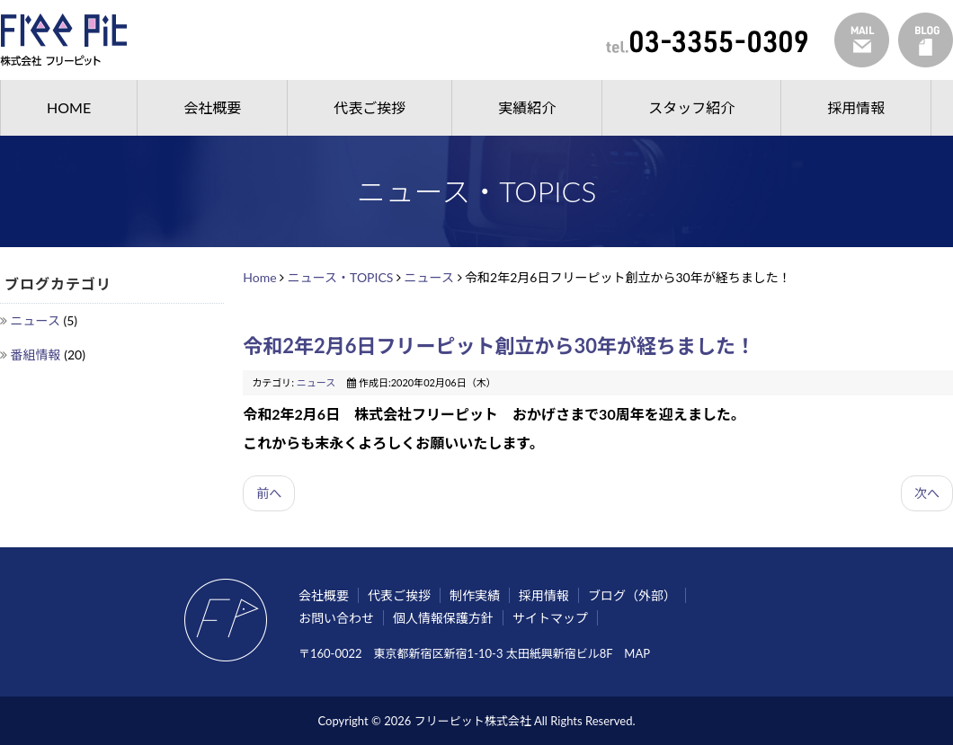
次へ (927, 493)
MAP (637, 653)
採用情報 (856, 107)
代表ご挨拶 (369, 107)
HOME (69, 107)
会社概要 (212, 107)
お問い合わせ (336, 617)
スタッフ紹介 (691, 107)
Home (259, 277)
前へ (268, 493)
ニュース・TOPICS (341, 277)
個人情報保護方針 (443, 617)
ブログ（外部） (632, 595)
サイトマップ (550, 617)
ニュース (37, 320)
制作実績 (475, 595)
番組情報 (38, 354)
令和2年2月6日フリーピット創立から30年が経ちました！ (509, 345)
